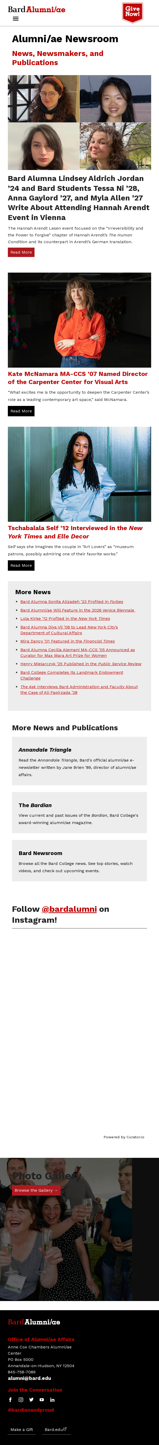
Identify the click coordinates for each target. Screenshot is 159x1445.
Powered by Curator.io (124, 1137)
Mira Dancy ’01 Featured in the (67, 641)
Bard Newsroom (40, 853)
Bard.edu (56, 1429)
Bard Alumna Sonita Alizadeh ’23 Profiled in (71, 601)
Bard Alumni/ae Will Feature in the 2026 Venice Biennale (77, 610)
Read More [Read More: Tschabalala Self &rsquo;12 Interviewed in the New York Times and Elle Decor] (21, 565)
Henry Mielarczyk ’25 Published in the (80, 663)
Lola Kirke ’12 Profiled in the (65, 618)
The (35, 805)
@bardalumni (69, 909)
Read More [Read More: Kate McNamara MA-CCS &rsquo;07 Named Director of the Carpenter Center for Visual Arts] (21, 411)
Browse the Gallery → (36, 1190)
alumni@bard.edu (29, 1378)
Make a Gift (21, 1429)
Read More (21, 252)
